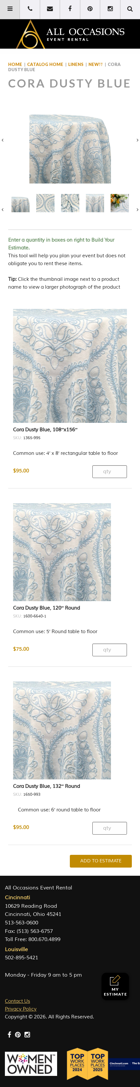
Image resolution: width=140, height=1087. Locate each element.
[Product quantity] (109, 455)
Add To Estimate (100, 845)
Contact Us (17, 985)
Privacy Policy (21, 993)
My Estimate (115, 985)
